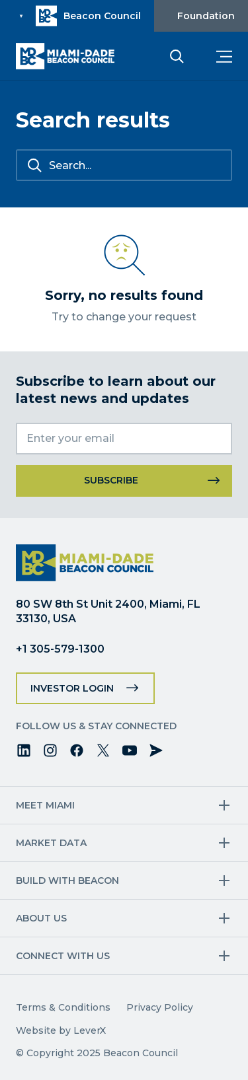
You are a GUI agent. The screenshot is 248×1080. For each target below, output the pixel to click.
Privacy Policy (159, 1007)
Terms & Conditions (63, 1007)
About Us (41, 918)
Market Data (51, 843)
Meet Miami (45, 805)
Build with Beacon (67, 880)
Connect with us (63, 956)
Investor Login (72, 688)
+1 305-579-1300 (60, 649)
